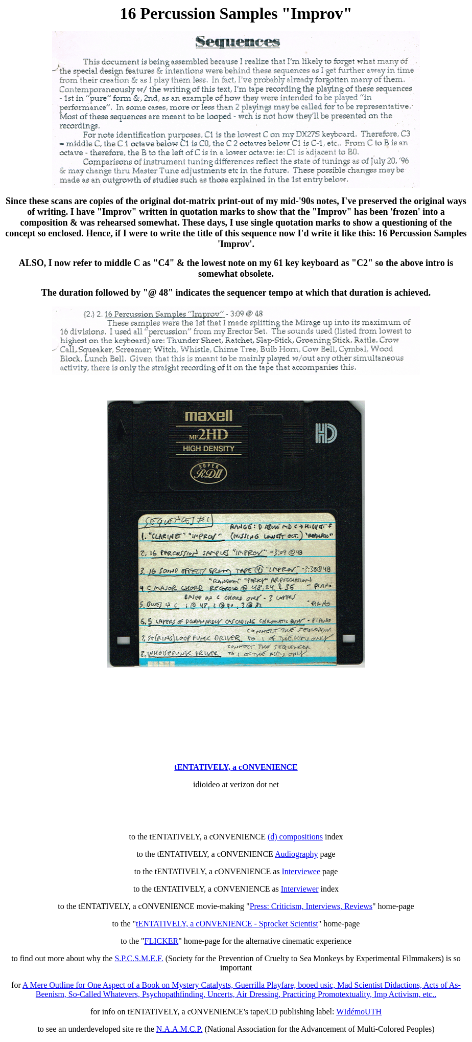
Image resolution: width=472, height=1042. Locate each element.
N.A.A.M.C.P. (179, 1029)
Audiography (296, 854)
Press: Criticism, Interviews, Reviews (311, 906)
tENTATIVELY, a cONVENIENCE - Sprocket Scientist (227, 923)
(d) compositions (295, 836)
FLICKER (162, 941)
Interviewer (300, 888)
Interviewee (301, 871)
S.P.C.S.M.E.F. (138, 958)
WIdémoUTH (359, 1011)
